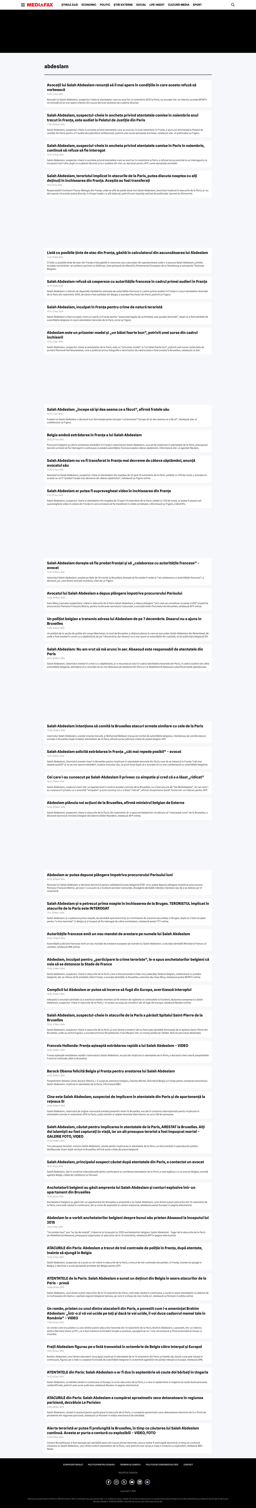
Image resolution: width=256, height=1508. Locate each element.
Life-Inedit (157, 4)
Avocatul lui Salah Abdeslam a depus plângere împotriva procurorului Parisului (114, 593)
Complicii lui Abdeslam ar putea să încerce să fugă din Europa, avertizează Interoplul (119, 989)
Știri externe (123, 4)
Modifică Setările (128, 1472)
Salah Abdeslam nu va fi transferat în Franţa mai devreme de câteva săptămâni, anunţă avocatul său (121, 462)
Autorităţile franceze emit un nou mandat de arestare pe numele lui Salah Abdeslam (118, 934)
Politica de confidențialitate (162, 1464)
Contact (188, 1464)
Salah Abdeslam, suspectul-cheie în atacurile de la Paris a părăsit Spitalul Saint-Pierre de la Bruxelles (125, 1017)
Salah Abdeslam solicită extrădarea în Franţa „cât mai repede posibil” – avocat (114, 751)
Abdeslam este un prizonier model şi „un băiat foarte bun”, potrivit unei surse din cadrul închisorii (122, 334)
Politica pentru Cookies (101, 1464)
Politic (105, 4)
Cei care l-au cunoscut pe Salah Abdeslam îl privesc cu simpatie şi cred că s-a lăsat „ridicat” (125, 777)
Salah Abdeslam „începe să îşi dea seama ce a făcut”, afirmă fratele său (108, 409)
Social (141, 4)
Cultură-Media (178, 4)
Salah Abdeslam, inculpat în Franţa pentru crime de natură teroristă (104, 307)
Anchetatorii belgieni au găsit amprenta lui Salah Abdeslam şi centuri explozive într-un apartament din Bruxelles (121, 1189)
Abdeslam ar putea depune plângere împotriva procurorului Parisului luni (110, 875)
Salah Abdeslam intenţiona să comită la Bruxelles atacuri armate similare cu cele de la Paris (125, 726)
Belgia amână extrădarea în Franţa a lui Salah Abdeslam (94, 435)
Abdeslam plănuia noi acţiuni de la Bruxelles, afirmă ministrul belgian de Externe (115, 803)
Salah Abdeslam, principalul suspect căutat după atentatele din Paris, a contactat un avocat (125, 1162)
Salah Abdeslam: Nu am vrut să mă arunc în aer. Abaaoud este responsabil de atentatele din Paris (125, 651)
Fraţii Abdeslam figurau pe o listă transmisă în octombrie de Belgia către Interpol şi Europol (124, 1347)
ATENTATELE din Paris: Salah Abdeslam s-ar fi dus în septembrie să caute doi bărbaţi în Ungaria (127, 1372)
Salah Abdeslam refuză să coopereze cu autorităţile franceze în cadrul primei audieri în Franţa (127, 281)
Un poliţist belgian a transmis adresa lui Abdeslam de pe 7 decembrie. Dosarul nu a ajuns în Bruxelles (124, 621)
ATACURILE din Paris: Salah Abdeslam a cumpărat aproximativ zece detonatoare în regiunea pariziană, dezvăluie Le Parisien (125, 1400)
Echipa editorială (73, 1464)
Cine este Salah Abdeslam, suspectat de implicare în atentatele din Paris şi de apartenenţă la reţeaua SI (126, 1099)
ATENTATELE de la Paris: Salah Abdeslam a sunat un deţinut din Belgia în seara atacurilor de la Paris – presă (126, 1280)
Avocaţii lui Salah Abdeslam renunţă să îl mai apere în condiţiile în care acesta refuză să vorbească (121, 87)
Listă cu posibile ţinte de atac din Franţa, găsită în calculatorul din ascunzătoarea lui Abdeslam (127, 252)
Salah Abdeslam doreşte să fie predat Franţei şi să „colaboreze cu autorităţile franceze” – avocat (123, 565)
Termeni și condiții (130, 1464)
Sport (197, 4)
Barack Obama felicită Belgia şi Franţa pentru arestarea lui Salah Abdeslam (111, 1071)
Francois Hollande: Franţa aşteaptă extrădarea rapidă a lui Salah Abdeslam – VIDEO (117, 1045)
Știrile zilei (69, 4)
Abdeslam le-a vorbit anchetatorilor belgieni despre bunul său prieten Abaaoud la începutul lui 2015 (128, 1220)
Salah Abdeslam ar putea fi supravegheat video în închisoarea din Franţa (109, 491)
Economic (88, 4)
